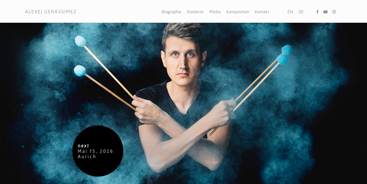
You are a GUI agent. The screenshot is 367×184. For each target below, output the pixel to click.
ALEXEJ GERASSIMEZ (50, 11)
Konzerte (195, 11)
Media (215, 11)
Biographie (171, 11)
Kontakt (262, 11)
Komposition (237, 11)
